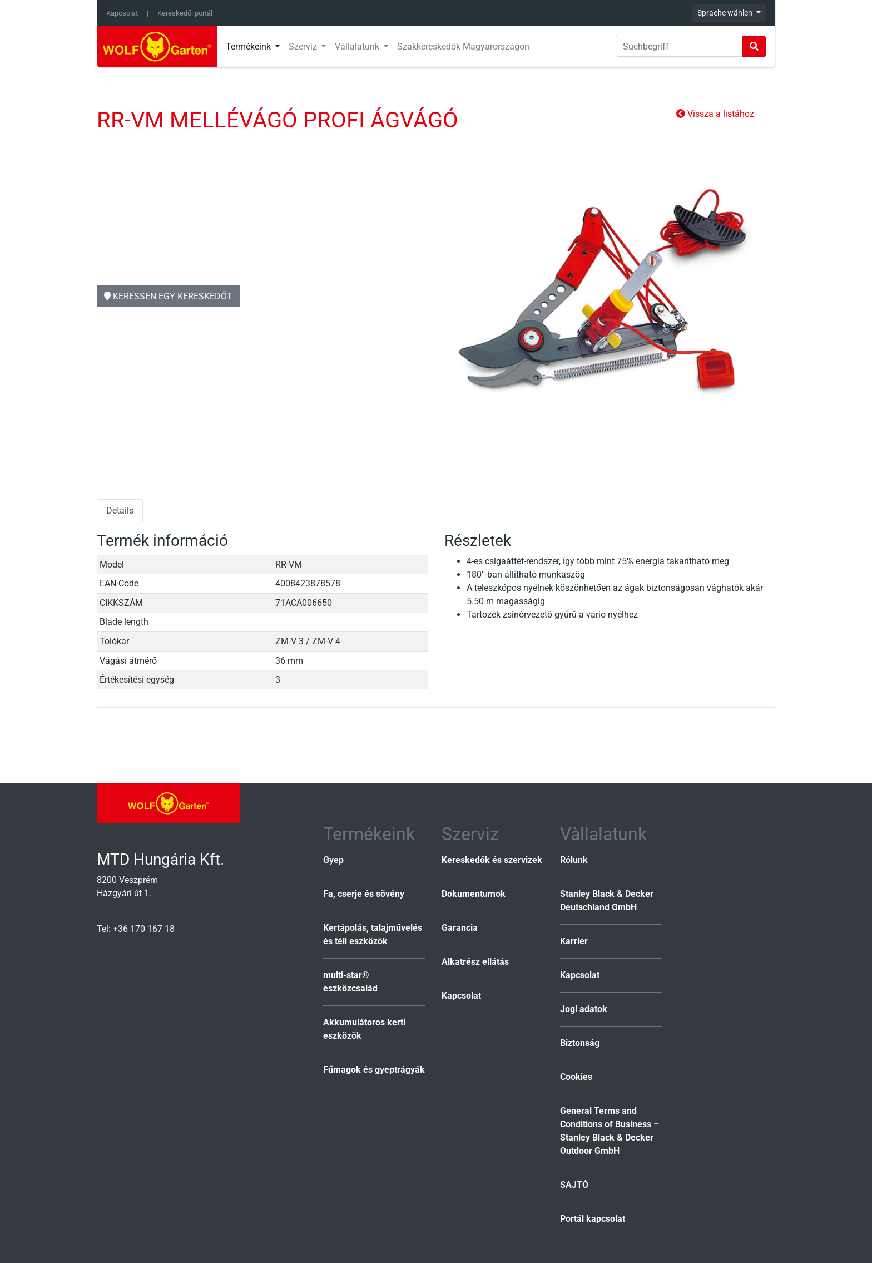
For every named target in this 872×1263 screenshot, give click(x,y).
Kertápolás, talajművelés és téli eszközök (372, 934)
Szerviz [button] (304, 46)
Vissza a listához (715, 113)
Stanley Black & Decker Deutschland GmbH (606, 900)
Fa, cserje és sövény (363, 894)
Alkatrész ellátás (475, 961)
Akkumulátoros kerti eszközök (364, 1029)
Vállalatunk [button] (358, 46)
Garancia (460, 927)
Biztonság (580, 1043)
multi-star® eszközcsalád (350, 982)
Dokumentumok (474, 894)
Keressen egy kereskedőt (168, 296)
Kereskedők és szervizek (492, 860)
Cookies (576, 1077)
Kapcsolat (122, 13)
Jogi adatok (583, 1009)
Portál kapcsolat (592, 1218)
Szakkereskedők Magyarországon (463, 46)
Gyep (333, 860)
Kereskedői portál (184, 13)
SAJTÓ (574, 1185)
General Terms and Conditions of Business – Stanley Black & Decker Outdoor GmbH (609, 1131)
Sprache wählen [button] (725, 12)
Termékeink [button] (249, 46)
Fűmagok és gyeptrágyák (374, 1069)
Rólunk (574, 860)
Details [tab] (119, 510)
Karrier (574, 941)
